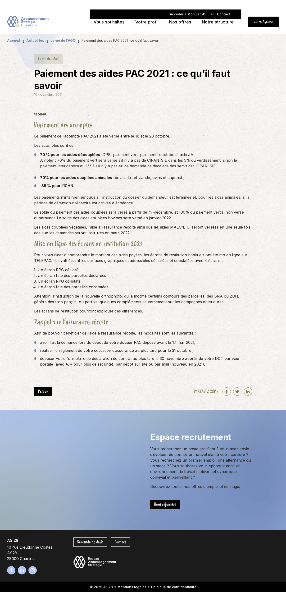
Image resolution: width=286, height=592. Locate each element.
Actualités (35, 40)
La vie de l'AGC (62, 40)
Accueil (13, 40)
